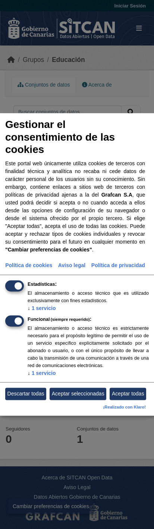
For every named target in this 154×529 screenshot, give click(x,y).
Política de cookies (28, 265)
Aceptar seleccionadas (78, 394)
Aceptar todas (128, 394)
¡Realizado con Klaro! (124, 407)
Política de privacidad (118, 265)
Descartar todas (25, 394)
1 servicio (42, 308)
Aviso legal (71, 265)
